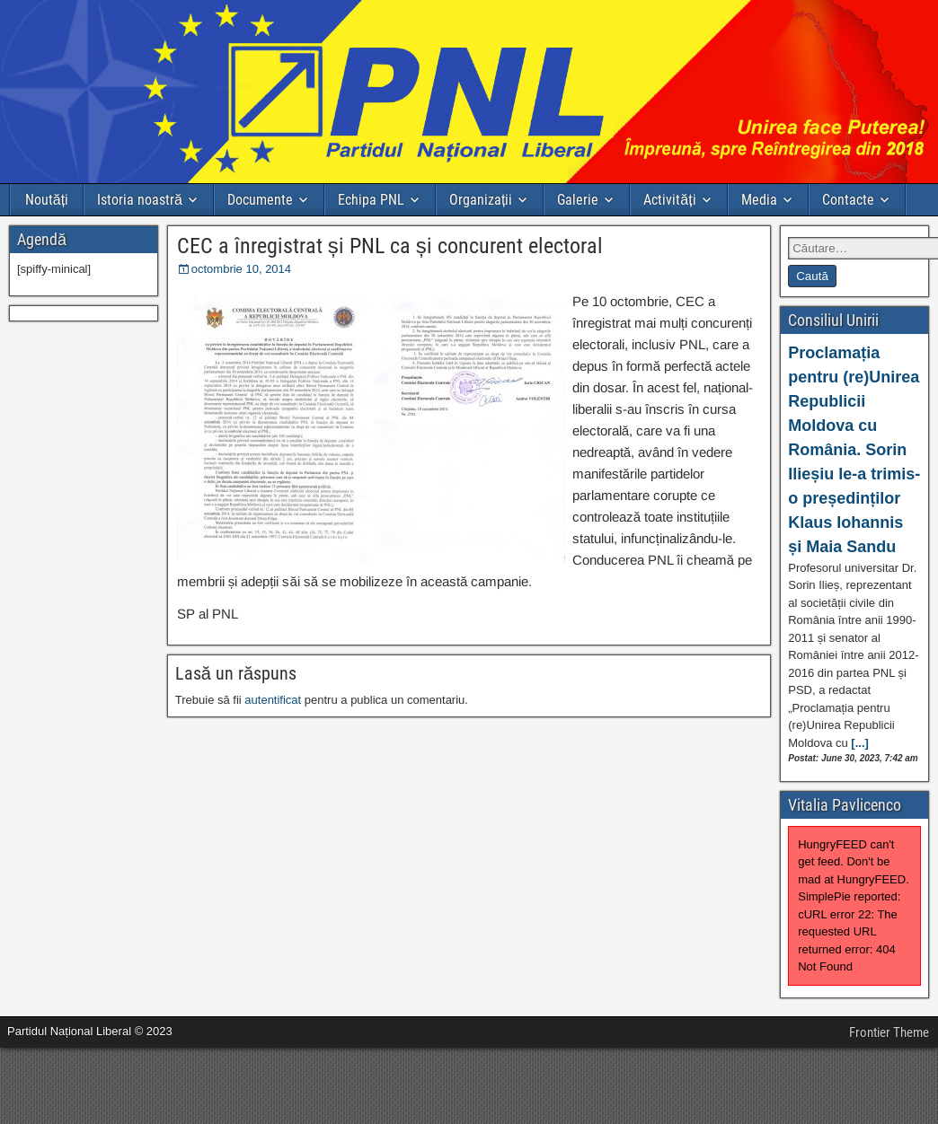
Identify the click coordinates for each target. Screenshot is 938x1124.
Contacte (848, 199)
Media (759, 199)
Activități (669, 199)
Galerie (577, 199)
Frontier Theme (889, 1032)
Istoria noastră (139, 199)
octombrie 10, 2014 (241, 269)
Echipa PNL (371, 199)
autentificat (272, 700)
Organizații (480, 199)
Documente (260, 199)
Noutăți (46, 199)
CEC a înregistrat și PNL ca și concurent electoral (390, 246)
